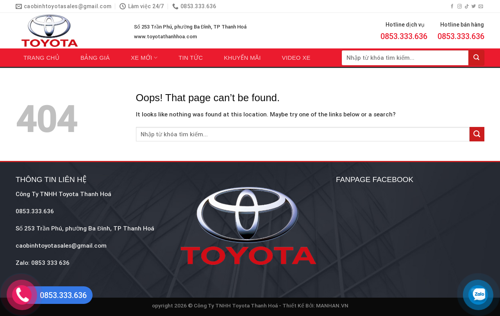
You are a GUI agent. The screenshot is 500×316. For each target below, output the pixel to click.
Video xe (296, 57)
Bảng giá (95, 57)
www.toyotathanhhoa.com (165, 36)
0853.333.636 (403, 36)
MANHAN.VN (332, 305)
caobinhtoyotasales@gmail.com (61, 245)
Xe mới (144, 57)
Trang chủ (41, 57)
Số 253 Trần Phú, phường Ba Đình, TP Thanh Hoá (190, 27)
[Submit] (476, 58)
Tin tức (191, 57)
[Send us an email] (481, 6)
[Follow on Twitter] (473, 6)
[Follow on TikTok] (466, 6)
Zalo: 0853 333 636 (43, 262)
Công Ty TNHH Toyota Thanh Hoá (63, 194)
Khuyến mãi (242, 57)
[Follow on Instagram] (459, 6)
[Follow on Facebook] (452, 6)
